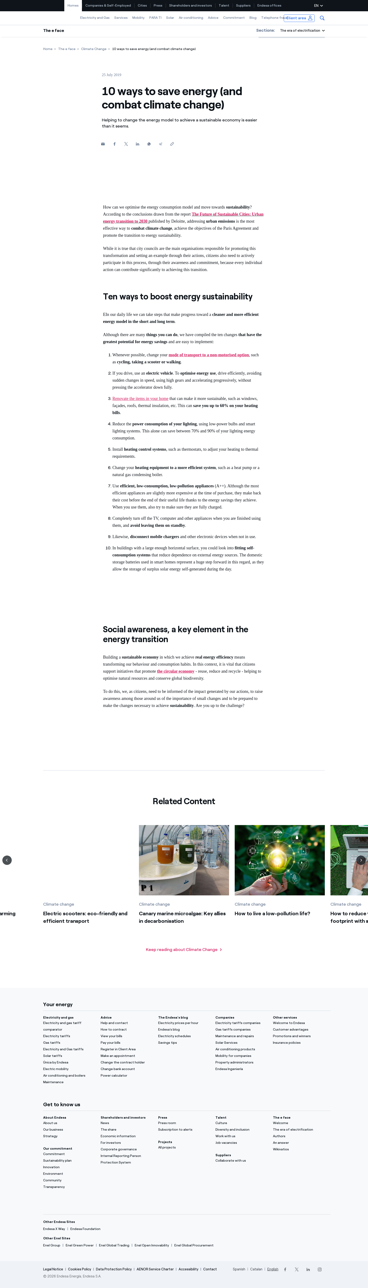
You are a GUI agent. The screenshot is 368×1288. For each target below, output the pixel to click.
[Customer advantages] (299, 1029)
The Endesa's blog (173, 1018)
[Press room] (184, 1123)
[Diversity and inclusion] (241, 1129)
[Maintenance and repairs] (241, 1036)
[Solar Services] (241, 1043)
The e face (53, 30)
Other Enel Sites (56, 1238)
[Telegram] (160, 144)
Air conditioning (191, 18)
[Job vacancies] (241, 1143)
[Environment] (69, 1174)
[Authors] (299, 1136)
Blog (253, 18)
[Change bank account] (127, 1069)
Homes (73, 6)
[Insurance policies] (299, 1043)
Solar (170, 18)
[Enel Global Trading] (114, 1245)
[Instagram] (319, 1269)
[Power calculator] (127, 1075)
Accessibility (188, 1269)
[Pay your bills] (127, 1043)
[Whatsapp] (149, 144)
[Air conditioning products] (241, 1049)
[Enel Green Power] (80, 1245)
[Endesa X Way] (54, 1229)
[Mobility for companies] (241, 1056)
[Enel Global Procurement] (194, 1245)
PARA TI (155, 18)
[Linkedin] (137, 144)
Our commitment (57, 1149)
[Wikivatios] (299, 1149)
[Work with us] (241, 1136)
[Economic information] (127, 1136)
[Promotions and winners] (299, 1036)
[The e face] (67, 49)
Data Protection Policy (114, 1269)
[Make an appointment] (127, 1056)
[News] (127, 1123)
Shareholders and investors (190, 6)
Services (121, 18)
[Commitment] (69, 1154)
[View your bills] (127, 1036)
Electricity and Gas (95, 18)
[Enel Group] (51, 1245)
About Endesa (54, 1118)
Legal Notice (53, 1269)
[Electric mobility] (69, 1069)
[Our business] (69, 1129)
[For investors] (127, 1143)
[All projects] (184, 1147)
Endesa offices (269, 6)
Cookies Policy (79, 1269)
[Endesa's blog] (184, 1029)
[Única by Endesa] (69, 1062)
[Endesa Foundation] (85, 1229)
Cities (142, 6)
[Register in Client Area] (127, 1049)
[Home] (48, 49)
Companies (224, 1018)
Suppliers (243, 6)
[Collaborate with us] (241, 1160)
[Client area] (299, 18)
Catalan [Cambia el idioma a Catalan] (256, 1269)
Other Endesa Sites (59, 1222)
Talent (224, 6)
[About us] (69, 1123)
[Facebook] (114, 144)
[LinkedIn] (308, 1269)
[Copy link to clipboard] (172, 144)
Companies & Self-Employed (108, 6)
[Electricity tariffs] (69, 1036)
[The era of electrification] (299, 1129)
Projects (165, 1142)
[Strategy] (69, 1136)
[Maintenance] (69, 1082)
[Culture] (241, 1123)
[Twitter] (126, 144)
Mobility (138, 18)
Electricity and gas (58, 1018)
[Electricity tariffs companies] (241, 1023)
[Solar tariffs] (69, 1056)
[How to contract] (127, 1029)
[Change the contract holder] (127, 1062)
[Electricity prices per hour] (184, 1023)
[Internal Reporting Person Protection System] (127, 1159)
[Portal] (299, 1123)
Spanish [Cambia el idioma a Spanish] (239, 1269)
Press (158, 6)
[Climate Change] (94, 49)
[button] (322, 18)
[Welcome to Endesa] (299, 1023)
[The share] (127, 1129)
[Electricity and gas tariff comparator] (69, 1026)
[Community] (69, 1180)
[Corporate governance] (127, 1149)
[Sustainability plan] (69, 1160)
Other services (285, 1018)
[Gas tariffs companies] (241, 1029)
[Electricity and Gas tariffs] (69, 1049)
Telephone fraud (274, 18)
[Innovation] (69, 1167)
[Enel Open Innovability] (152, 1245)
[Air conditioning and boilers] (69, 1075)
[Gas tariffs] (69, 1043)
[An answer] (299, 1143)
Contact (210, 1269)
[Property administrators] (241, 1062)
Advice (213, 18)
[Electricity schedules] (184, 1036)
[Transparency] (69, 1187)
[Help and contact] (127, 1023)
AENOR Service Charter (155, 1269)
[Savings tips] (184, 1043)
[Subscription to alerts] (184, 1129)
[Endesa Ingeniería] (241, 1069)
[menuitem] (73, 5)
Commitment (234, 18)
